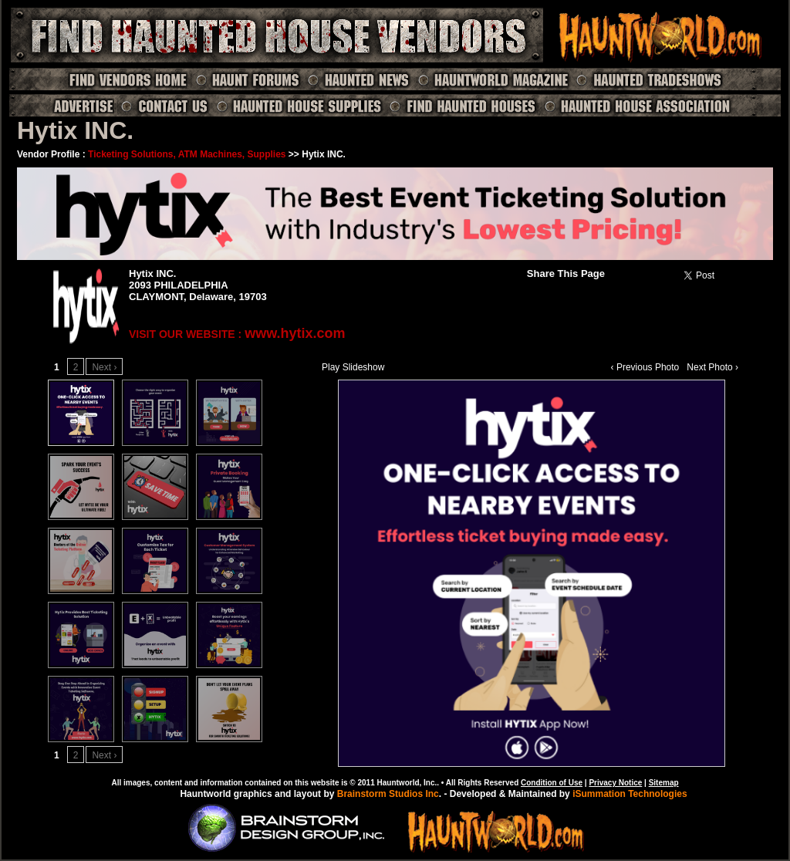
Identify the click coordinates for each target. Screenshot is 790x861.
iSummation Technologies (629, 793)
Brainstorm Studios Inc (388, 793)
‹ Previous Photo (645, 367)
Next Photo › (712, 367)
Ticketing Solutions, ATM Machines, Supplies (186, 154)
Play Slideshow (353, 367)
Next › (104, 367)
